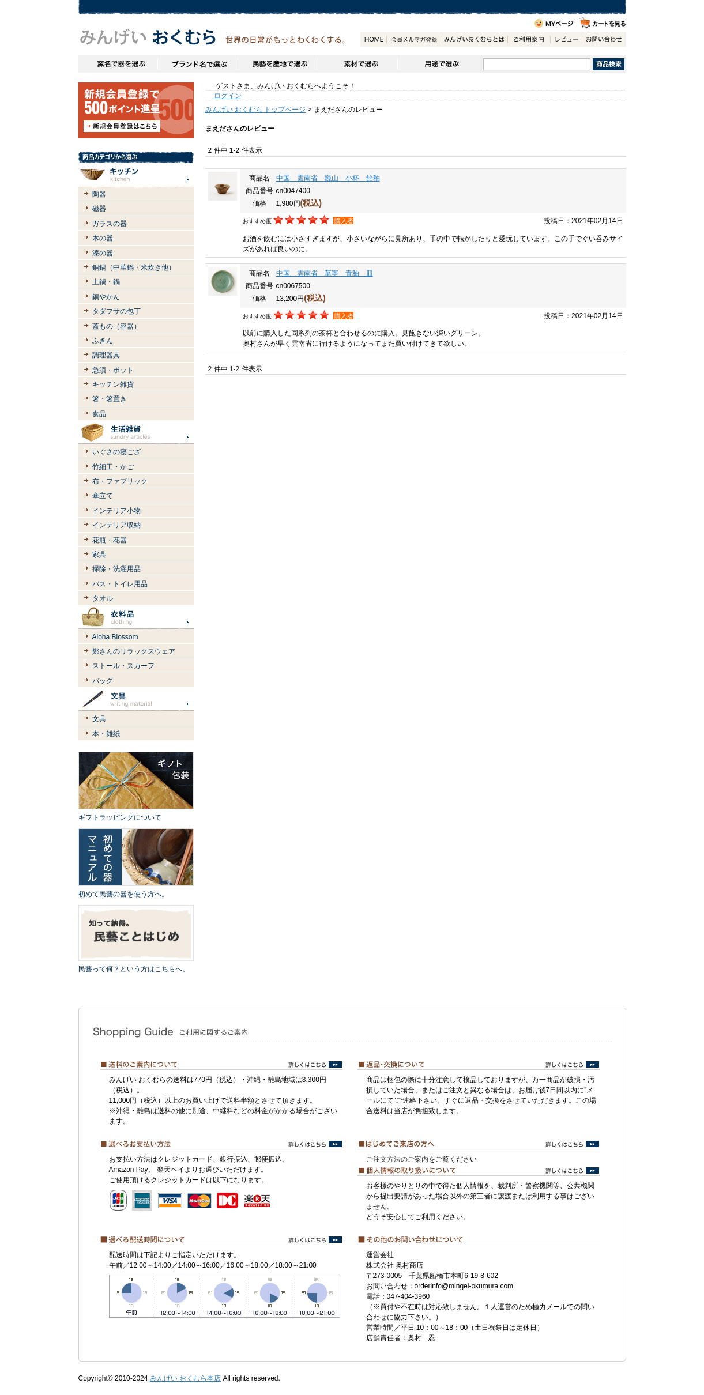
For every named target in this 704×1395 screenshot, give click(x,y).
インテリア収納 (116, 525)
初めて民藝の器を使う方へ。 (123, 894)
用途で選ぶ (440, 64)
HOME (373, 39)
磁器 (99, 209)
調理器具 (106, 355)
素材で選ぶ (357, 64)
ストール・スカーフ (123, 666)
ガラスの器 (109, 224)
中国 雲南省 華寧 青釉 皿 (324, 273)
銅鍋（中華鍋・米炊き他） (133, 267)
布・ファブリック (120, 481)
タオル (102, 598)
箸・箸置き (109, 399)
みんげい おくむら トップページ (255, 109)
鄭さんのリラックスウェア (133, 651)
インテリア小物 (116, 511)
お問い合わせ (604, 39)
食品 (99, 414)
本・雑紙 (106, 734)
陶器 (99, 194)
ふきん (102, 341)
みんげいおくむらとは (474, 39)
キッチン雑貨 (113, 384)
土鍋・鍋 (106, 282)
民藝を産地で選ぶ (278, 64)
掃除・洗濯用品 (116, 569)
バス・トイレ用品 (120, 584)
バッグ (102, 681)
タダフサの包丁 (116, 311)
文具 (99, 719)
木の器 (102, 238)
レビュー (566, 39)
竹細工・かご (113, 467)
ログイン (228, 96)
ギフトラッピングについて (119, 817)
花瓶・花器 (109, 540)
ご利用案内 (528, 39)
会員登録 (413, 39)
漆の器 (102, 253)
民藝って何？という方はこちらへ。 (133, 969)
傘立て (102, 496)
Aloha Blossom (115, 637)
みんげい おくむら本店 (185, 1378)
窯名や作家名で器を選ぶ (117, 64)
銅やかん (106, 297)
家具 (99, 555)
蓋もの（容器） (116, 326)
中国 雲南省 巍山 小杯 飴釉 (328, 178)
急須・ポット (113, 370)
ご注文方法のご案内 (397, 1159)
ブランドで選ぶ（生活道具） (197, 64)
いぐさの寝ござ (116, 452)
